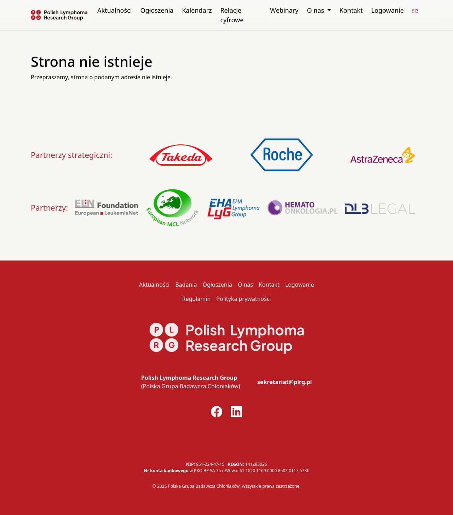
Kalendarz (197, 10)
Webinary (284, 10)
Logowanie (387, 10)
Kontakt (351, 10)
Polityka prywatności (243, 299)
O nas (316, 10)
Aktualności (114, 10)
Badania (186, 284)
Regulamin (196, 299)
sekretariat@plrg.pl (284, 382)
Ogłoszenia (156, 10)
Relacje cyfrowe (231, 15)
